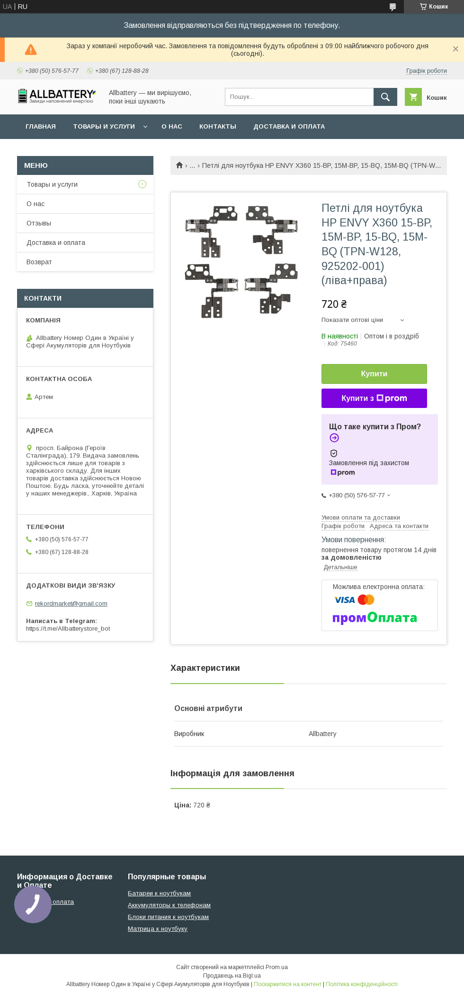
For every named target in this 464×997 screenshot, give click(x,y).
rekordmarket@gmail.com (71, 603)
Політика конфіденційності (362, 984)
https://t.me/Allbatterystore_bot (68, 628)
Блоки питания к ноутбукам (168, 916)
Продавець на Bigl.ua (232, 975)
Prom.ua (277, 967)
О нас (171, 126)
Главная (41, 126)
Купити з (374, 398)
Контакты (217, 126)
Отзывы (39, 223)
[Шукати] (385, 97)
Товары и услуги (104, 126)
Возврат (39, 262)
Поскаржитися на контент (287, 984)
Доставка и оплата (289, 126)
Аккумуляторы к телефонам (169, 905)
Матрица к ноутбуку (157, 928)
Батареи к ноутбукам (159, 893)
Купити (374, 374)
